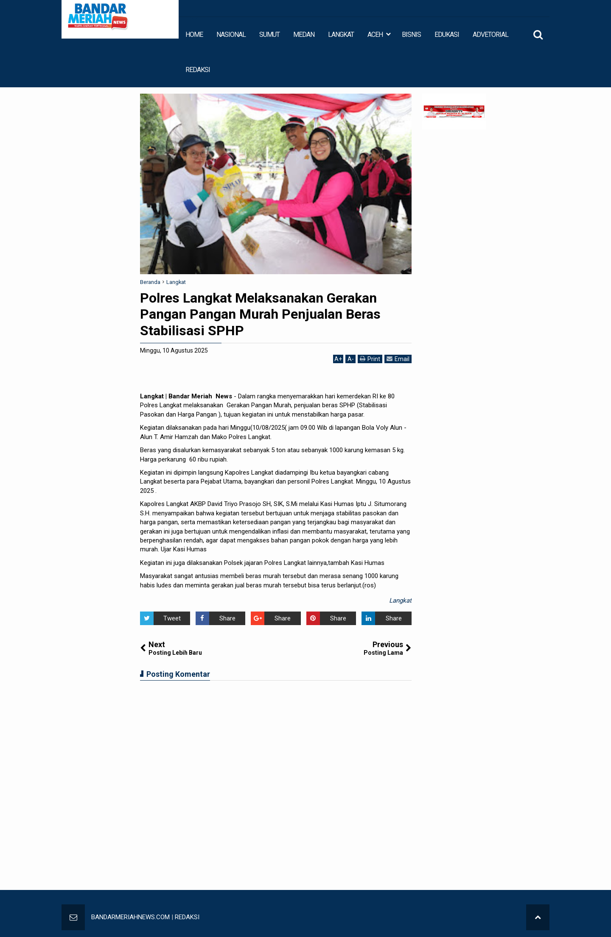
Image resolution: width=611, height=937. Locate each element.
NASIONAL (231, 35)
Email (398, 359)
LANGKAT (341, 35)
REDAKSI (197, 70)
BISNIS (411, 35)
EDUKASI (446, 35)
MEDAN (303, 35)
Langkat (400, 600)
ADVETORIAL (490, 35)
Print (370, 359)
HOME (194, 35)
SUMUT (269, 35)
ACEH (375, 35)
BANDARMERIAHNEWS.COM (130, 917)
